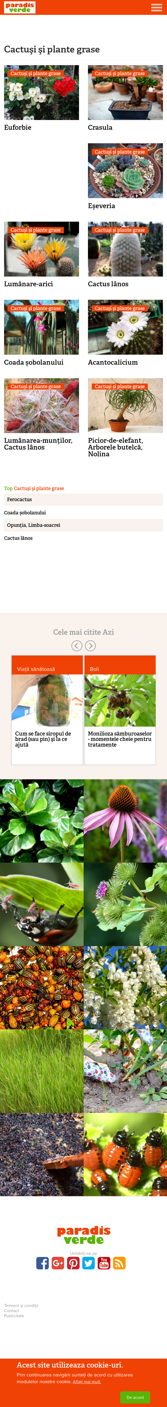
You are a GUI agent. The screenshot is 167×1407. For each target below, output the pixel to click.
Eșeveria (101, 205)
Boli (94, 669)
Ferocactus (19, 499)
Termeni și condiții (21, 1305)
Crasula (100, 127)
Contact (11, 1310)
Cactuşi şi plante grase (36, 74)
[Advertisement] (83, 28)
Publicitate (14, 1316)
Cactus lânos (108, 284)
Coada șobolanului (34, 362)
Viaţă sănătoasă (36, 669)
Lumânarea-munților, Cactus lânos (38, 444)
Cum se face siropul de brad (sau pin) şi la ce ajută (43, 739)
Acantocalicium (113, 362)
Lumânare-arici (28, 284)
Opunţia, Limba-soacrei (33, 525)
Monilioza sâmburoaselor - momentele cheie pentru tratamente (120, 739)
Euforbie (17, 127)
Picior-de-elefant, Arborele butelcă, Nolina (115, 447)
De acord (135, 1397)
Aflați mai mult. (87, 1382)
